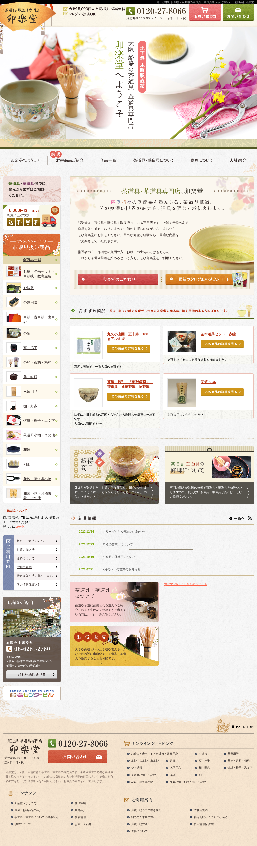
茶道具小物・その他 (39, 435)
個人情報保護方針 (29, 584)
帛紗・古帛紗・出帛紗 (145, 760)
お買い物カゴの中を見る (146, 810)
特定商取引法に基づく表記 (35, 576)
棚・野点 (30, 406)
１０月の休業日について (119, 557)
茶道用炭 (30, 302)
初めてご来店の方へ (30, 541)
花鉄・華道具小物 (37, 479)
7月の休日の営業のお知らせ (122, 569)
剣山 (26, 464)
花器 (26, 450)
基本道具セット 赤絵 (218, 334)
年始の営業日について (118, 544)
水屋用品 (30, 392)
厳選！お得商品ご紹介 (28, 810)
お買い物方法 (26, 549)
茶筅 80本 (208, 382)
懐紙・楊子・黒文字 (39, 421)
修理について (22, 824)
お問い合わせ (83, 824)
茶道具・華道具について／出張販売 (36, 817)
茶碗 (26, 333)
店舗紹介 (80, 810)
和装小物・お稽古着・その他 (188, 781)
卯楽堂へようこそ (25, 803)
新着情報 (80, 817)
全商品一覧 (32, 260)
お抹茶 (28, 288)
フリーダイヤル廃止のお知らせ (124, 531)
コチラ (19, 526)
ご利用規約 (24, 567)
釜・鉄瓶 (30, 377)
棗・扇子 (30, 348)
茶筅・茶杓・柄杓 (37, 362)
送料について (26, 558)
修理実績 (80, 803)
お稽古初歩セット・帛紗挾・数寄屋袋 (154, 753)
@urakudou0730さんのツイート (185, 584)
